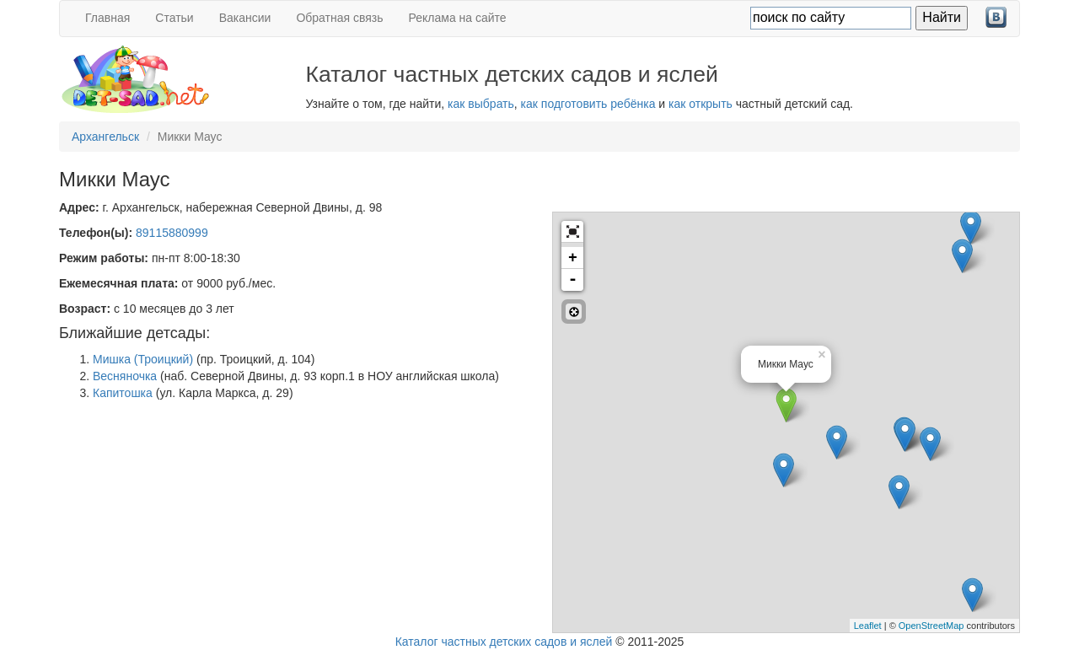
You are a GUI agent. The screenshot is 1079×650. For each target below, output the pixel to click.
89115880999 (172, 232)
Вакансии (245, 17)
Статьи (174, 17)
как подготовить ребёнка (588, 103)
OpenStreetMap (931, 625)
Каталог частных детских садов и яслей (504, 641)
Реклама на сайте (458, 17)
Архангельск (105, 136)
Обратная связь (339, 17)
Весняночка (125, 376)
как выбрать (481, 103)
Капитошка (123, 393)
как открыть (700, 103)
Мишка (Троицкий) (143, 359)
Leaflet (868, 625)
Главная (107, 17)
